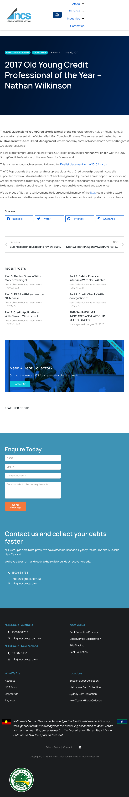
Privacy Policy (53, 747)
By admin (56, 52)
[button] (19, 218)
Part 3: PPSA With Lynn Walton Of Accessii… (24, 296)
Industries (75, 19)
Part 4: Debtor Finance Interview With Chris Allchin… (88, 278)
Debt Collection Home (16, 284)
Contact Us (77, 26)
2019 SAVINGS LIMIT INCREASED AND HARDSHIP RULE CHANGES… (87, 316)
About (78, 4)
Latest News (35, 284)
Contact (67, 747)
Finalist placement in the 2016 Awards (83, 164)
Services (76, 11)
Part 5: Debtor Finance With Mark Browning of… (23, 278)
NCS (93, 192)
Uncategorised (77, 324)
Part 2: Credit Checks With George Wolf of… (86, 296)
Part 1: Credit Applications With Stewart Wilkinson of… (22, 314)
